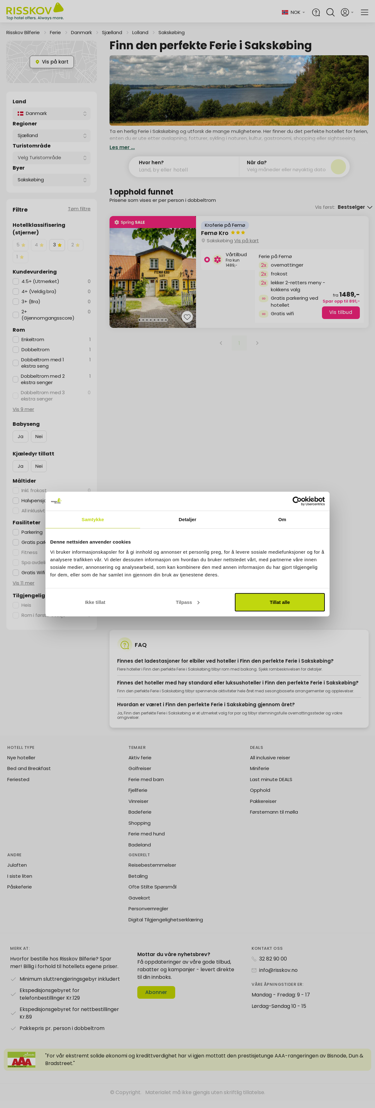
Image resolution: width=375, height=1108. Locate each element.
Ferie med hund (146, 841)
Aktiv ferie (140, 764)
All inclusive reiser (270, 764)
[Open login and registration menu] (347, 12)
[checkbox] (20, 245)
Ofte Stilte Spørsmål (152, 894)
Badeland (139, 851)
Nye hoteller (21, 764)
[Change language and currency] (298, 12)
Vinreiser (138, 808)
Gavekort (139, 904)
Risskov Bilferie (23, 32)
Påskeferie (19, 894)
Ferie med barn (146, 786)
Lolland (140, 32)
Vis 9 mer (23, 409)
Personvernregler (148, 915)
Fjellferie (137, 797)
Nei (39, 436)
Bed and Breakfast (29, 775)
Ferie (55, 32)
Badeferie (140, 819)
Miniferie (259, 775)
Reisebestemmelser (152, 872)
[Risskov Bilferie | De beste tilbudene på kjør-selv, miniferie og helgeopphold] (35, 12)
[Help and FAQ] (316, 12)
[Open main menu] (364, 12)
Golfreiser (139, 775)
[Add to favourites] (187, 318)
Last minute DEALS (271, 786)
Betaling (138, 883)
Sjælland (112, 32)
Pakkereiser (263, 808)
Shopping (139, 830)
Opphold (260, 797)
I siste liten (19, 883)
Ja (20, 436)
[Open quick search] (330, 12)
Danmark (81, 32)
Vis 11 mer (23, 583)
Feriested (18, 786)
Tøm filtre (79, 208)
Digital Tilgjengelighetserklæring (165, 926)
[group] (239, 272)
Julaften (17, 872)
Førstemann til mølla (274, 819)
